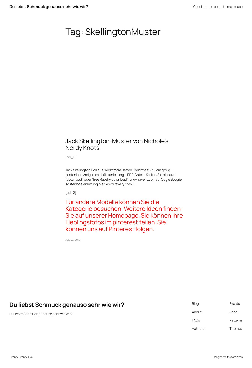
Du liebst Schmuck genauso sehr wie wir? (48, 6)
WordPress (236, 357)
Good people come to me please (218, 6)
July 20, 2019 (72, 239)
